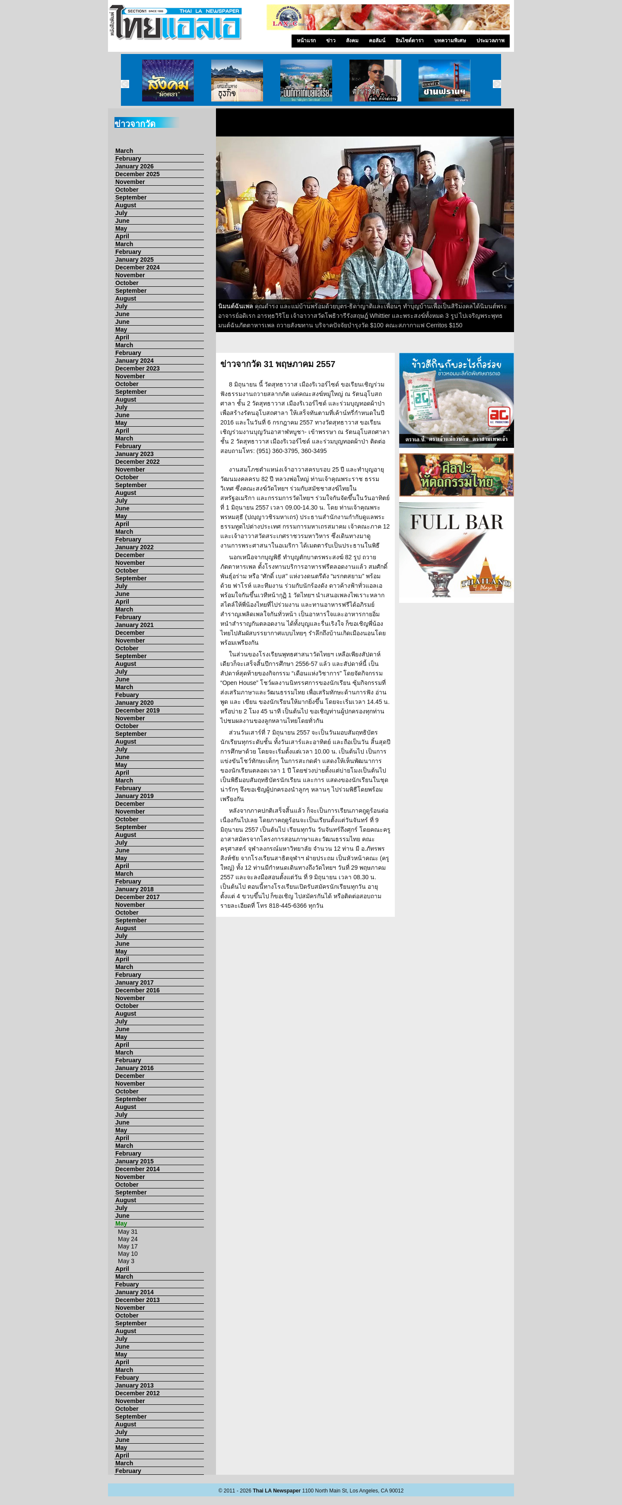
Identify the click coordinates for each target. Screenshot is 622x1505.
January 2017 (134, 982)
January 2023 (134, 453)
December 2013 (137, 1299)
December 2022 (137, 461)
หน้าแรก (306, 41)
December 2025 (137, 174)
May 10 (128, 1253)
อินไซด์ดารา (410, 41)
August (125, 205)
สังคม (352, 41)
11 (460, 345)
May (121, 228)
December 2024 (137, 267)
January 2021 (134, 624)
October (127, 189)
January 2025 (134, 259)
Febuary (127, 694)
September (130, 197)
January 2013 (134, 1385)
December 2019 (137, 710)
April (122, 236)
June (122, 220)
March (124, 150)
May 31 (128, 1231)
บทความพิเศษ (450, 41)
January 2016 (134, 1068)
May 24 (128, 1239)
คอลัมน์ (377, 41)
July (121, 212)
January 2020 (134, 702)
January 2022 (134, 547)
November (130, 181)
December (130, 554)
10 (449, 345)
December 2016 (137, 990)
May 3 (126, 1261)
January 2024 (134, 360)
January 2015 (134, 1161)
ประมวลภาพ (490, 41)
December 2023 (137, 368)
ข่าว (331, 41)
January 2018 (134, 889)
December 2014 (137, 1169)
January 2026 (134, 166)
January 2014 (134, 1292)
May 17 (128, 1246)
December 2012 (137, 1393)
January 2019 (134, 795)
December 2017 (137, 896)
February (128, 158)
